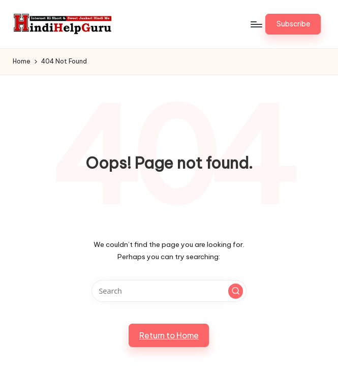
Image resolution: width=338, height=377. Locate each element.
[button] (293, 24)
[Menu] (256, 24)
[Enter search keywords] (169, 291)
